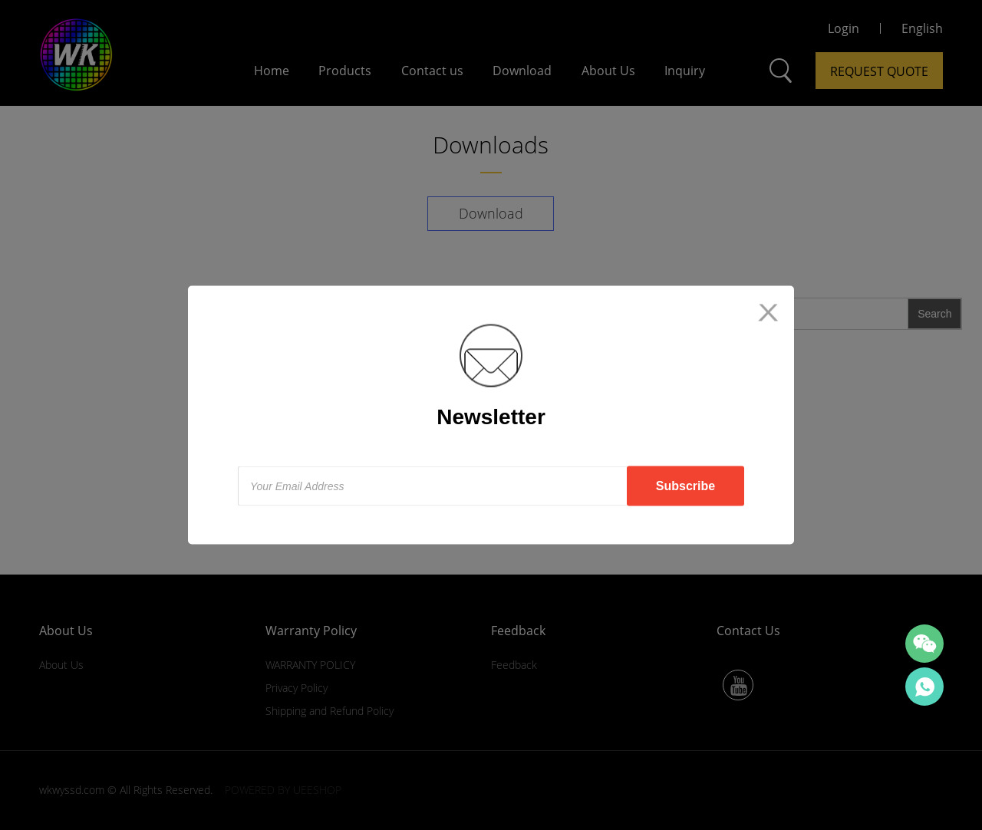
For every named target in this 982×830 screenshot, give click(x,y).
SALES (924, 686)
